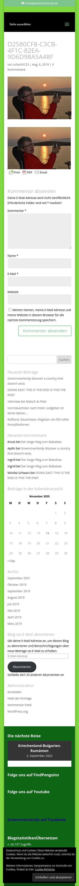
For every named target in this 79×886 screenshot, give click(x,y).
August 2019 (16, 597)
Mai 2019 (14, 611)
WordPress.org (18, 711)
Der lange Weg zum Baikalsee (41, 442)
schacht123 (21, 64)
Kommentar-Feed (20, 705)
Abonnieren (22, 666)
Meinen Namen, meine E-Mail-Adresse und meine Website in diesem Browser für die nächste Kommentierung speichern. (39, 315)
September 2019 (19, 591)
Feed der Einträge (20, 698)
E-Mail (13, 274)
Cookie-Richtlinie (45, 869)
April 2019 (14, 617)
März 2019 (15, 624)
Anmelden (15, 692)
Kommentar (17, 211)
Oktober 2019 (17, 585)
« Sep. (12, 561)
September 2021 (19, 578)
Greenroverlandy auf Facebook (37, 819)
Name (13, 256)
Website (13, 292)
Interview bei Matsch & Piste (27, 401)
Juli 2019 (13, 604)
